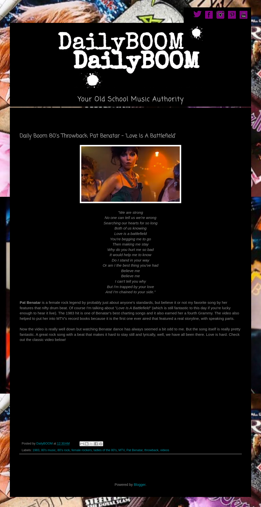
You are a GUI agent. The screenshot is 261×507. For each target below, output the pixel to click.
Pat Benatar (134, 450)
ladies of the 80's (105, 450)
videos (164, 450)
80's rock (63, 450)
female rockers (81, 450)
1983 (36, 450)
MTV (121, 450)
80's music (48, 450)
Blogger (139, 485)
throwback (151, 450)
